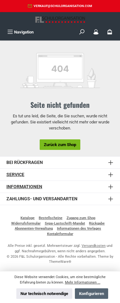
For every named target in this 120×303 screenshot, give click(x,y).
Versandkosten (94, 246)
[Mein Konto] (96, 32)
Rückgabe (97, 223)
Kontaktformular (60, 234)
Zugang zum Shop (81, 218)
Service (15, 174)
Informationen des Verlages (79, 228)
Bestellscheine (50, 218)
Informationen (24, 186)
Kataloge (27, 218)
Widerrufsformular (26, 223)
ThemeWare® (60, 262)
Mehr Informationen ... (82, 282)
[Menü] (20, 32)
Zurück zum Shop (60, 144)
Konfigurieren (91, 293)
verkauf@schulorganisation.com (63, 6)
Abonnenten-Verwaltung (34, 228)
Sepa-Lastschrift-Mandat (65, 223)
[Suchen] (82, 32)
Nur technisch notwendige (44, 293)
